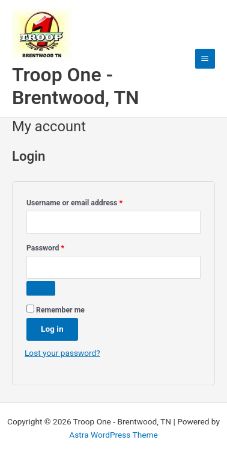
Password (60, 246)
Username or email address (89, 201)
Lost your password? (62, 353)
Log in (52, 329)
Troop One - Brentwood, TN (75, 86)
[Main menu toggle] (205, 59)
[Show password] (40, 288)
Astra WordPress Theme (113, 434)
